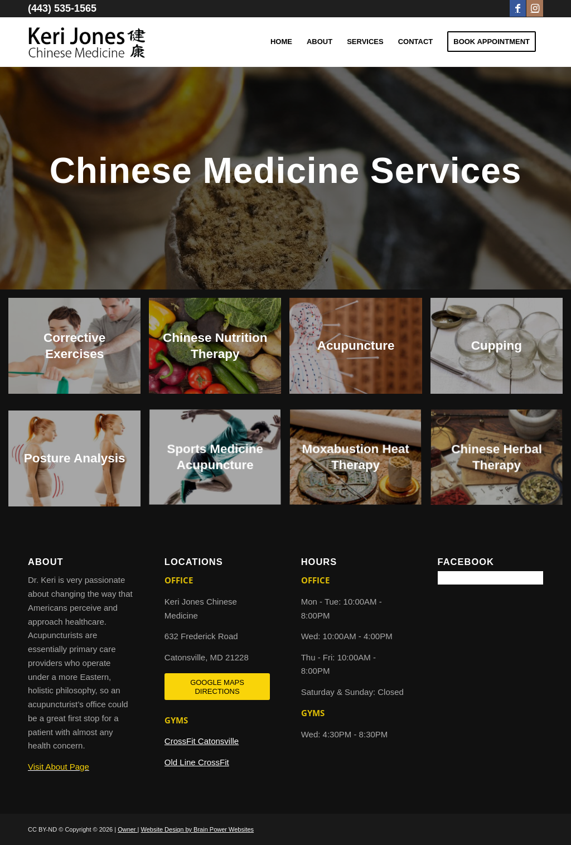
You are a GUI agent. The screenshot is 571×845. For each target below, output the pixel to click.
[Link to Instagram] (534, 8)
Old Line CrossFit (196, 762)
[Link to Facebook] (518, 8)
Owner (127, 829)
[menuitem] (281, 41)
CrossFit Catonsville (201, 741)
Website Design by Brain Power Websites (197, 829)
